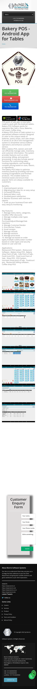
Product (6, 611)
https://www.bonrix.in (8, 586)
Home (3, 44)
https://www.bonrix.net (9, 588)
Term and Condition (10, 617)
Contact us (10, 680)
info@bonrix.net (18, 20)
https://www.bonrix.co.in (9, 590)
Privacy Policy (8, 614)
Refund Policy (8, 620)
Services (6, 608)
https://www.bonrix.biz (9, 592)
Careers (6, 605)
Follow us (7, 598)
